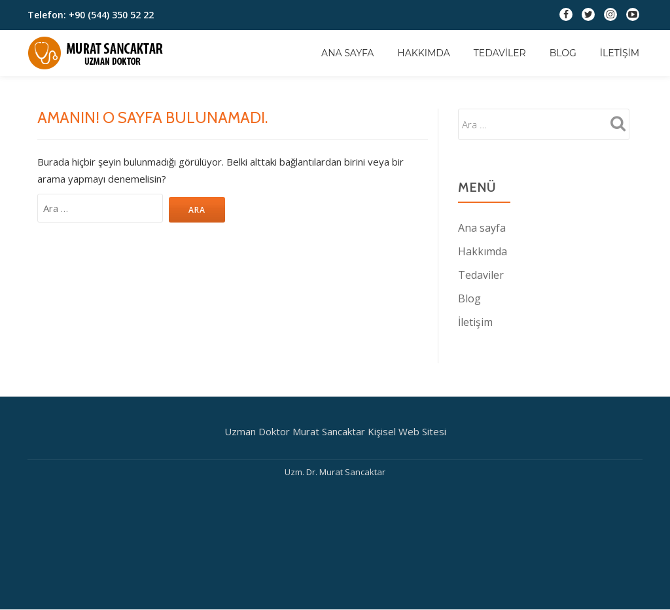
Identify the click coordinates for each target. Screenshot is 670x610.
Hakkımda (423, 53)
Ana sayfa (347, 53)
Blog (563, 53)
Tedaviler (500, 53)
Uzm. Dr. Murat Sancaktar (335, 472)
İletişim (619, 53)
